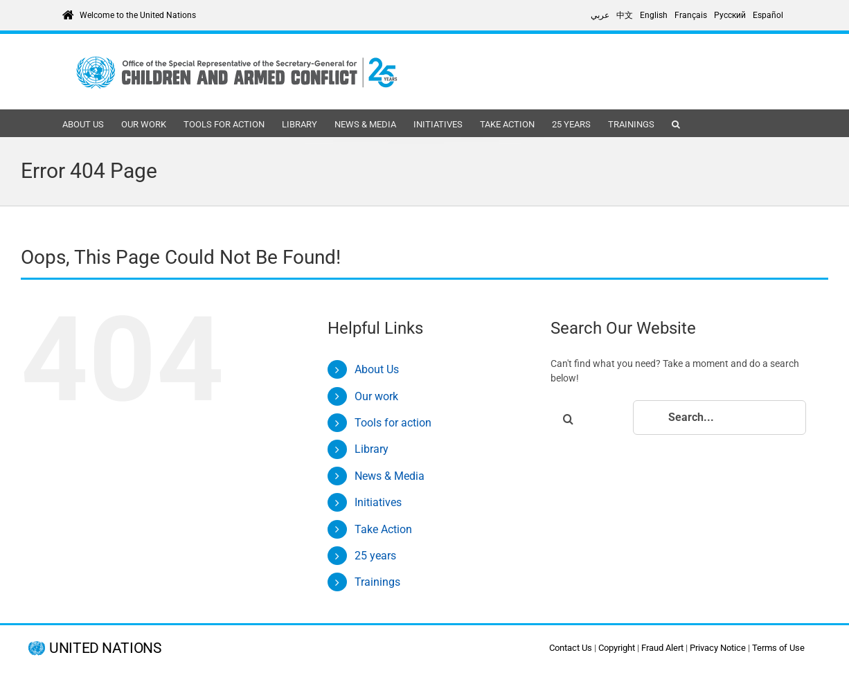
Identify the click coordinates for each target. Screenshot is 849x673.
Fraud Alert (662, 648)
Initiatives (378, 502)
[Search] (568, 419)
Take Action (383, 529)
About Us (377, 369)
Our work (376, 396)
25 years (375, 555)
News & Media (389, 476)
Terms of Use (778, 648)
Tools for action (393, 422)
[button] (676, 123)
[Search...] (719, 417)
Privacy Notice (718, 648)
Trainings (377, 582)
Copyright (616, 648)
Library (371, 449)
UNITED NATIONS (105, 648)
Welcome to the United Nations (138, 15)
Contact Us (570, 648)
